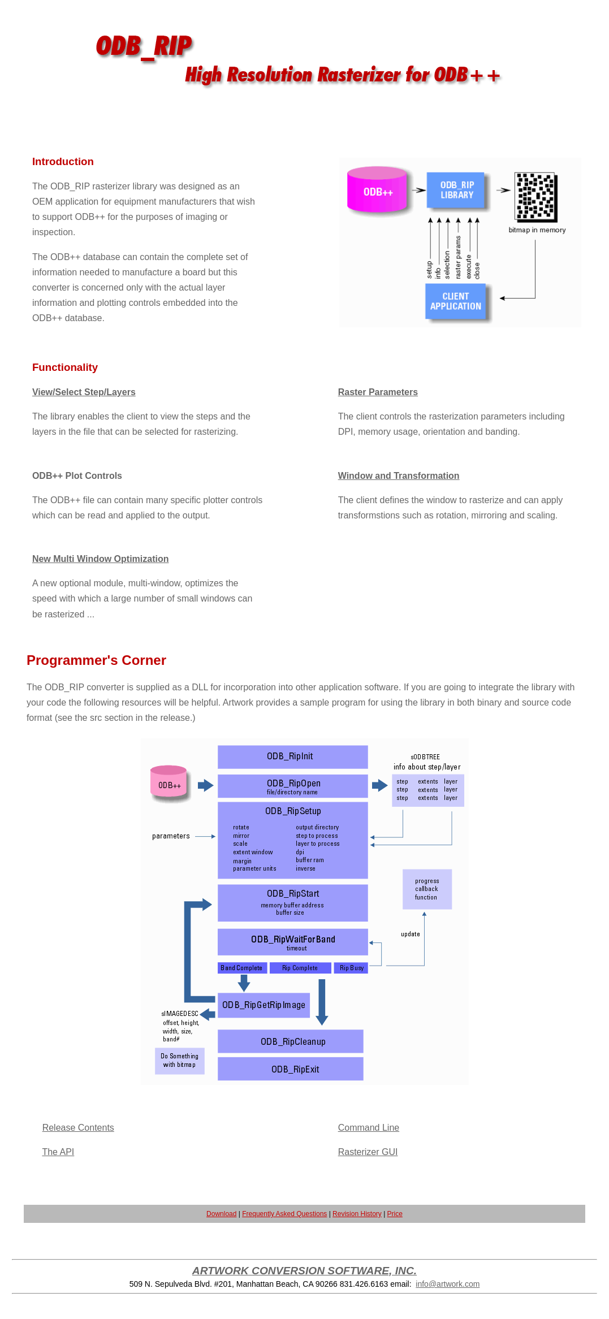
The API (58, 1152)
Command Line (369, 1127)
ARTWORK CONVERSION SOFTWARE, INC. (304, 1271)
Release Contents (78, 1127)
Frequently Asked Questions (284, 1214)
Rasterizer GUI (368, 1152)
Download (221, 1214)
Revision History (357, 1214)
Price (395, 1214)
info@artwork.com (448, 1283)
